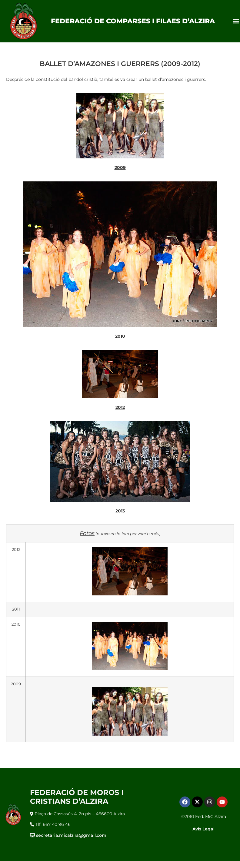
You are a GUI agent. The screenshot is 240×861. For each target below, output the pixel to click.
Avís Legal (203, 829)
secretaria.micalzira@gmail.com (71, 835)
